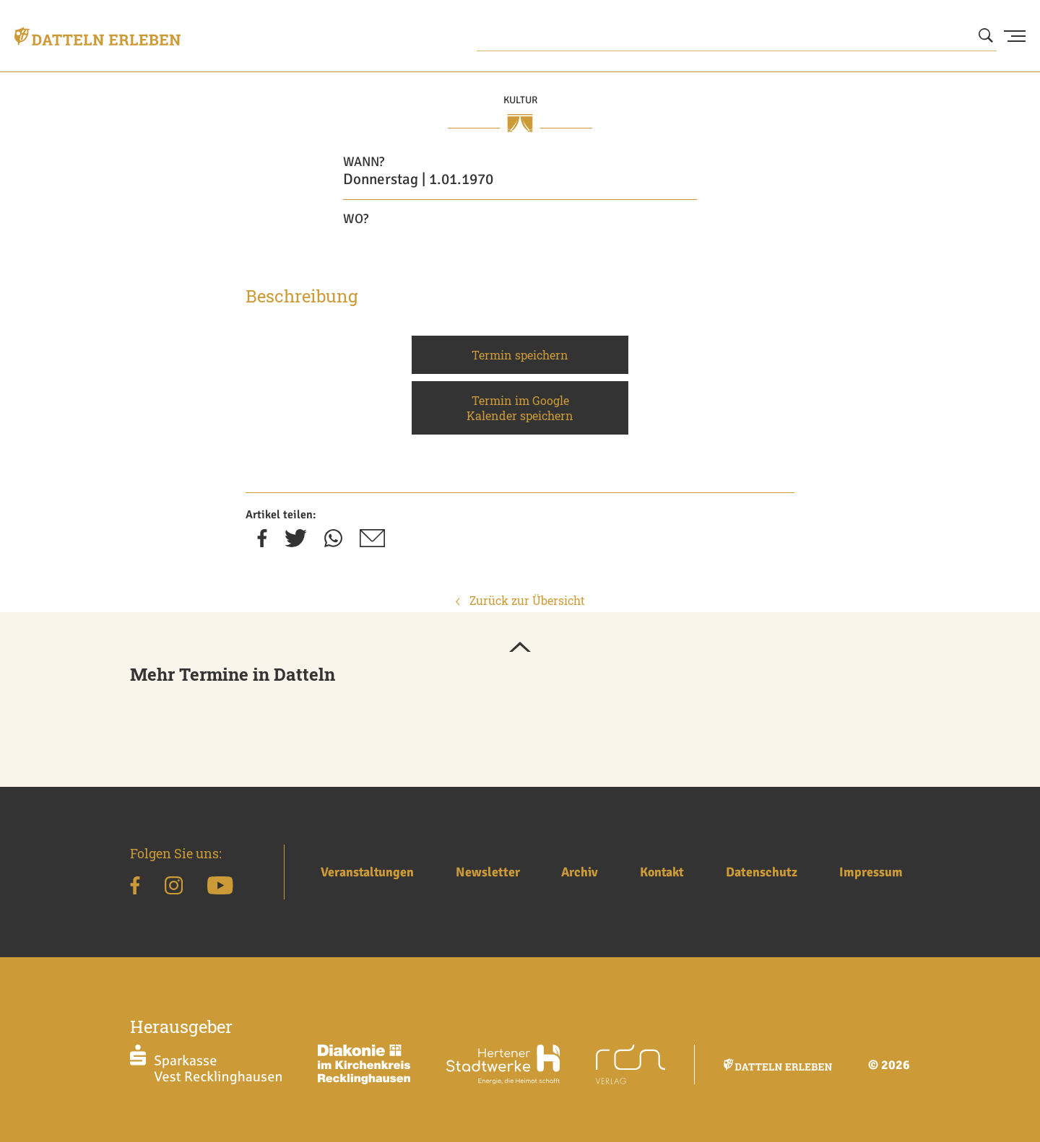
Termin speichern (520, 354)
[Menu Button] (1015, 36)
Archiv (579, 872)
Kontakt (662, 872)
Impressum (871, 872)
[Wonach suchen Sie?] (737, 36)
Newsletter (488, 872)
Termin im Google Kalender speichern (520, 408)
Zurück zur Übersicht (520, 600)
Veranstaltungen (367, 872)
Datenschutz (761, 872)
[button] (520, 648)
